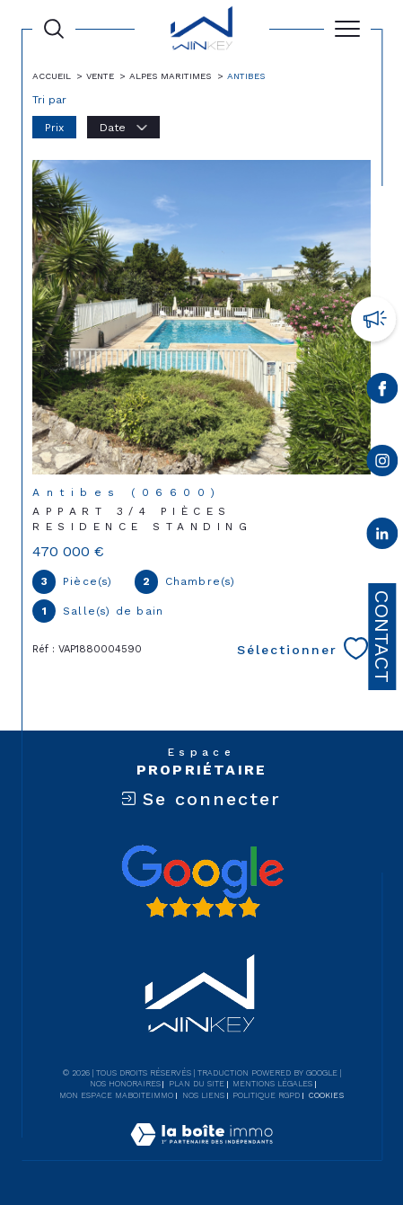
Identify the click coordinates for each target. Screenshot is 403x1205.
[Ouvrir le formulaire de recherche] (54, 29)
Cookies (326, 1095)
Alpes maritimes (170, 76)
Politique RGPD (266, 1095)
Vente (100, 76)
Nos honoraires (125, 1083)
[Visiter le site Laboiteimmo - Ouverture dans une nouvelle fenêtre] (201, 1153)
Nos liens (203, 1095)
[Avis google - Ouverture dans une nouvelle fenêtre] (202, 881)
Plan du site (196, 1083)
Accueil (51, 76)
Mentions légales (272, 1083)
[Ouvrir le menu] (347, 29)
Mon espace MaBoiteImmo (116, 1095)
